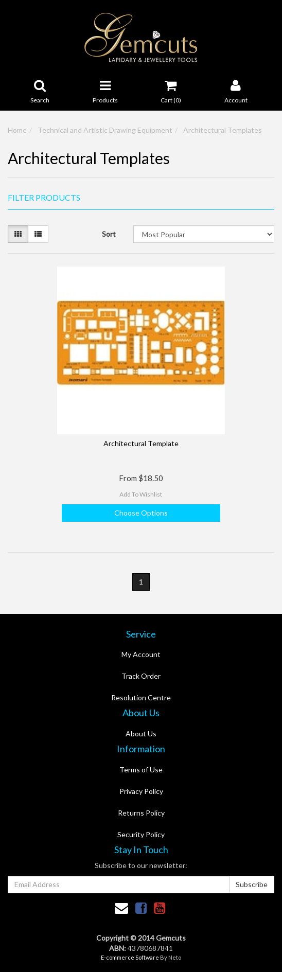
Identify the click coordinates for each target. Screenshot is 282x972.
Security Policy (141, 834)
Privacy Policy (141, 791)
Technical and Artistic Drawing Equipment (105, 130)
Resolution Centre (141, 697)
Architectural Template (141, 443)
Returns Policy (141, 812)
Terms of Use (141, 769)
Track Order (141, 675)
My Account (141, 654)
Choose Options (141, 512)
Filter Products (44, 197)
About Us (141, 733)
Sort (109, 233)
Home (17, 130)
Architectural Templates (222, 130)
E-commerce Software (130, 957)
